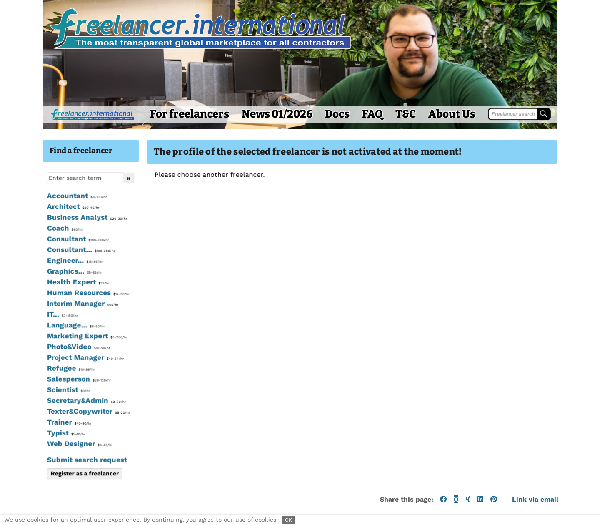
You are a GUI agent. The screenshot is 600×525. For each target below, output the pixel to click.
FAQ (336, 132)
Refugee (35, 386)
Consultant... (45, 268)
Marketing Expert (51, 354)
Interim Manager (46, 321)
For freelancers (153, 132)
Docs (301, 132)
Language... (40, 343)
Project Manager (49, 375)
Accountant (41, 214)
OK (288, 520)
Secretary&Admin (50, 418)
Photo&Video (42, 364)
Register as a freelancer (49, 491)
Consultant (42, 257)
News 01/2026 (241, 132)
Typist (30, 451)
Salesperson (43, 397)
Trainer (33, 440)
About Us (416, 132)
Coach (29, 246)
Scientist (32, 408)
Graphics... (38, 289)
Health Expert (42, 300)
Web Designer (44, 461)
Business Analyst (51, 235)
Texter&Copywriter (52, 429)
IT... (26, 332)
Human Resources (52, 310)
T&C (370, 132)
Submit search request (51, 477)
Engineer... (39, 278)
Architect (37, 225)
